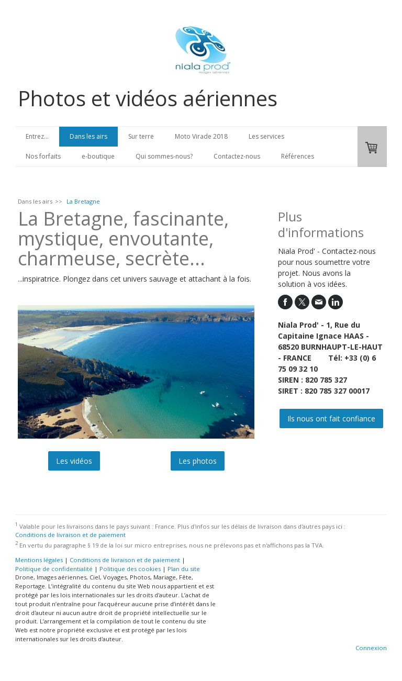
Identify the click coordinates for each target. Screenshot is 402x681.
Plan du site (184, 569)
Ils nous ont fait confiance (331, 418)
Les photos (197, 461)
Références (297, 156)
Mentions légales (39, 560)
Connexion (371, 648)
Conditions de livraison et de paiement (70, 535)
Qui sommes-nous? (164, 156)
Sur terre (141, 136)
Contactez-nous (237, 156)
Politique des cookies (130, 569)
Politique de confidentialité (54, 569)
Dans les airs (88, 136)
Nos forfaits (43, 156)
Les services (266, 136)
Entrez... (37, 136)
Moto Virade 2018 (201, 136)
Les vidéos (74, 461)
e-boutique (98, 156)
